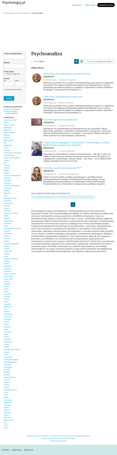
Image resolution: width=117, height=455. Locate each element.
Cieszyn (7, 150)
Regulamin (28, 450)
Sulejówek (8, 367)
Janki (5, 195)
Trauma (51, 436)
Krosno (6, 241)
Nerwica (57, 436)
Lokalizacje (16, 450)
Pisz (5, 309)
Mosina (6, 264)
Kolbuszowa (8, 221)
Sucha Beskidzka (10, 362)
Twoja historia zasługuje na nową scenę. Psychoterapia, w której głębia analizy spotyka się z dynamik (76, 144)
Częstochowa (9, 155)
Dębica (6, 160)
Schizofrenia (44, 436)
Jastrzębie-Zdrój (10, 198)
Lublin (6, 256)
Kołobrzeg (8, 233)
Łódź (6, 427)
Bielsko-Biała (9, 132)
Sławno (7, 382)
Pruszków (8, 316)
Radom (6, 324)
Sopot (6, 354)
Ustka (6, 397)
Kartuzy (7, 208)
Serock (6, 344)
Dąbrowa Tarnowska (12, 158)
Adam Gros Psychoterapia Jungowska (62, 96)
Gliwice (6, 173)
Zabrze (6, 407)
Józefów (7, 206)
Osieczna (7, 294)
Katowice (7, 211)
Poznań (7, 311)
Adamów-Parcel (10, 120)
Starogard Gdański (11, 359)
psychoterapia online (14, 90)
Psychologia (60, 438)
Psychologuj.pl (13, 2)
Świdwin (7, 374)
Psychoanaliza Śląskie (85, 197)
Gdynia (6, 170)
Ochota (6, 281)
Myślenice (8, 266)
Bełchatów (8, 127)
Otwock (7, 299)
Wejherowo (8, 402)
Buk (5, 142)
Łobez (6, 425)
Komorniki (7, 223)
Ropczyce (7, 332)
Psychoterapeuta (10, 111)
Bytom (6, 148)
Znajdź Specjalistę (48, 438)
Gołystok (7, 183)
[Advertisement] (58, 33)
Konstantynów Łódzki (12, 228)
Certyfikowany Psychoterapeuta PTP (62, 168)
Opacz (6, 289)
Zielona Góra (9, 420)
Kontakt (5, 450)
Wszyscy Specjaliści (12, 109)
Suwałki (7, 369)
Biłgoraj (7, 135)
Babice (6, 122)
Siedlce (7, 347)
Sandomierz (8, 342)
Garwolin (7, 165)
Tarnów (7, 387)
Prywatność (63, 441)
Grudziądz (7, 188)
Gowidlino (8, 180)
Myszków (7, 271)
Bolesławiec (9, 140)
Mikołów (7, 261)
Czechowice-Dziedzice (12, 153)
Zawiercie (7, 412)
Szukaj (9, 98)
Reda (6, 329)
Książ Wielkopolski (11, 243)
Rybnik (6, 337)
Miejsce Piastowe (11, 258)
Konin (6, 226)
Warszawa (8, 400)
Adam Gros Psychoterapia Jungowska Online (66, 73)
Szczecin (7, 380)
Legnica (7, 253)
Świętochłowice (10, 377)
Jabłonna (7, 193)
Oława (6, 301)
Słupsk (6, 385)
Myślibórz (7, 269)
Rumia (6, 334)
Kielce (6, 216)
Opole (6, 291)
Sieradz (7, 352)
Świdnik (7, 372)
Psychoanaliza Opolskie (65, 197)
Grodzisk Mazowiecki (12, 185)
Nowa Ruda (8, 276)
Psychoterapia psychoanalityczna (60, 119)
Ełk (5, 163)
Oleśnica (7, 284)
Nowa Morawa (9, 274)
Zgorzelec (7, 417)
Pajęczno (7, 304)
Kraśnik (6, 238)
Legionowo (8, 251)
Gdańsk (7, 168)
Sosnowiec (8, 357)
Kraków (7, 236)
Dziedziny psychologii (67, 436)
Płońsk (6, 322)
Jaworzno (7, 200)
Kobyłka (7, 218)
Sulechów (7, 364)
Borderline (30, 436)
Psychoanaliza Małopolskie (42, 197)
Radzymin (7, 327)
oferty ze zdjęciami (13, 74)
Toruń (6, 392)
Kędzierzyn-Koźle (11, 213)
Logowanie (77, 5)
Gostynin (7, 178)
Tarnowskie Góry (10, 390)
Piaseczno (8, 306)
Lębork (6, 248)
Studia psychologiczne (82, 436)
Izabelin (7, 190)
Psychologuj (54, 441)
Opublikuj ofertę (106, 5)
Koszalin (7, 231)
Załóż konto (90, 5)
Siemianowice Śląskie (12, 349)
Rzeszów (7, 339)
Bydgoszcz (8, 145)
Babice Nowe (9, 125)
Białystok (7, 130)
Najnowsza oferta (105, 62)
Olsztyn (7, 286)
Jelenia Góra (8, 203)
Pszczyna (7, 319)
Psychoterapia (70, 438)
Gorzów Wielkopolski (12, 175)
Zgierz (6, 415)
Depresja (37, 436)
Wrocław (7, 405)
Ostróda (7, 296)
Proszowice (8, 314)
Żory (5, 422)
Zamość (7, 410)
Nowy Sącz (8, 279)
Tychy (6, 395)
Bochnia (7, 137)
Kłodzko (7, 246)
